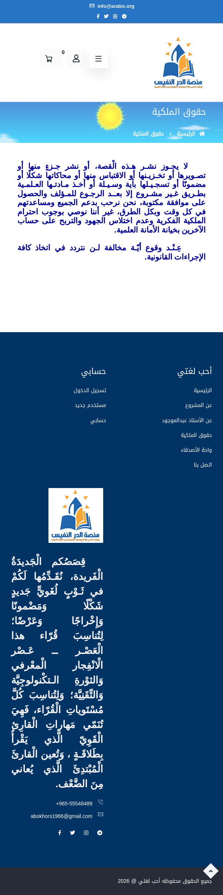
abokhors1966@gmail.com (61, 816)
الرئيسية (191, 134)
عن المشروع (198, 405)
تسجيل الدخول (90, 390)
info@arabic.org (111, 6)
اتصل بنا (203, 465)
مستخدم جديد (90, 405)
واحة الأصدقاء (196, 450)
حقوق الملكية (196, 435)
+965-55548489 (74, 804)
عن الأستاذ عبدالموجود (187, 420)
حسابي (98, 420)
